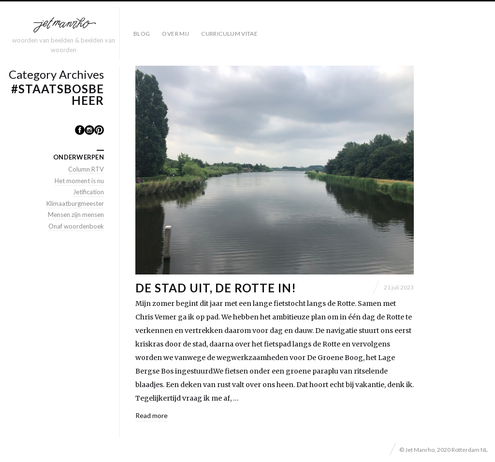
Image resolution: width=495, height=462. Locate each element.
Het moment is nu (79, 181)
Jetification (88, 192)
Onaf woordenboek (76, 226)
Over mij (175, 33)
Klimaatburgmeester (75, 203)
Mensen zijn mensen (76, 214)
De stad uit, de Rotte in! (215, 288)
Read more (151, 415)
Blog (141, 33)
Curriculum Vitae (229, 33)
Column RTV (86, 169)
